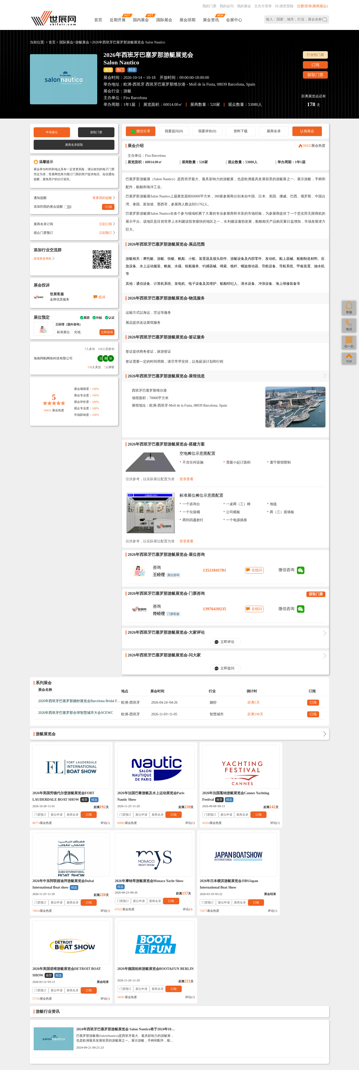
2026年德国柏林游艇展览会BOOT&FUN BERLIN (289, 884)
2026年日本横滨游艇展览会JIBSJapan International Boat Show (137, 884)
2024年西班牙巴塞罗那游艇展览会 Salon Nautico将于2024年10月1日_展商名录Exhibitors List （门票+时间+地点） (125, 943)
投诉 (101, 297)
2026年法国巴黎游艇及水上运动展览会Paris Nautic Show (141, 796)
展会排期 (187, 20)
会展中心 (234, 20)
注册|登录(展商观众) (312, 6)
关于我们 (70, 993)
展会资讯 (211, 20)
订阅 (315, 65)
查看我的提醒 (103, 198)
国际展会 (164, 20)
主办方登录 (263, 6)
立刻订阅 (106, 224)
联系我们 (53, 993)
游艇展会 (82, 42)
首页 (98, 20)
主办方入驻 (248, 1040)
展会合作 (126, 993)
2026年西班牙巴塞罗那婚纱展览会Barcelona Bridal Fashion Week (86, 701)
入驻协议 (86, 993)
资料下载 (241, 131)
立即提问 (227, 668)
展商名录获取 (74, 145)
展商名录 (274, 131)
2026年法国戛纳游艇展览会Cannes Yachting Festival (216, 796)
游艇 (127, 91)
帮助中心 (37, 993)
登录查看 (186, 479)
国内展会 (141, 20)
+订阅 (108, 207)
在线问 (257, 570)
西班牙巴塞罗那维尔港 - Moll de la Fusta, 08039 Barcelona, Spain (200, 84)
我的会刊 (227, 6)
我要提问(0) (174, 131)
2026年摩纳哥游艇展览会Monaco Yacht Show (62, 884)
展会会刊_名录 (147, 993)
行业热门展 (315, 55)
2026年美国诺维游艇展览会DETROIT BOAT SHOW (212, 884)
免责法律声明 (106, 993)
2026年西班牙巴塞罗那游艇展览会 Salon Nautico (128, 42)
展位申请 (57, 814)
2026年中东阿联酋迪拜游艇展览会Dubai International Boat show (289, 796)
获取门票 (315, 75)
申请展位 (52, 132)
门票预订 (40, 814)
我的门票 (209, 6)
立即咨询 (107, 332)
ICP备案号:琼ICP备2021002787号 (160, 1031)
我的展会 (244, 6)
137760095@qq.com (238, 1024)
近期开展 (118, 20)
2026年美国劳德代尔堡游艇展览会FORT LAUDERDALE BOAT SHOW (65, 796)
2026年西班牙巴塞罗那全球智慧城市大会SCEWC (75, 713)
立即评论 (227, 642)
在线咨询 (222, 1040)
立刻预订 (106, 233)
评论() (95, 823)
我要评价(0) (207, 131)
